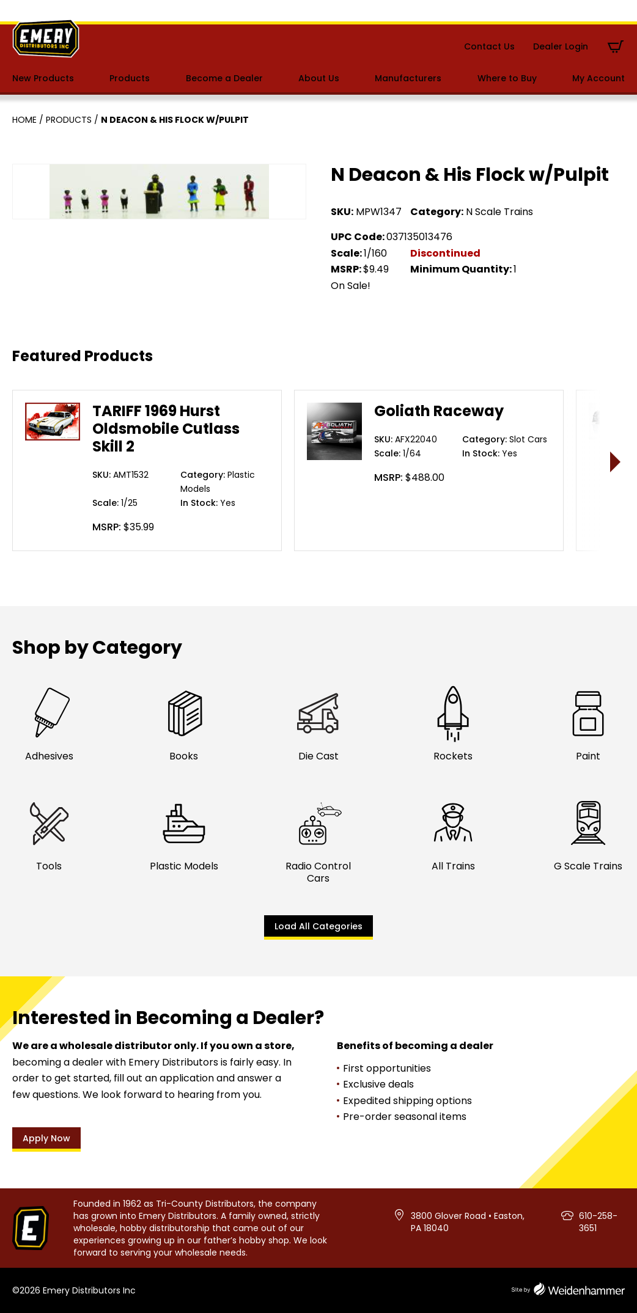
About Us (318, 78)
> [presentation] (616, 462)
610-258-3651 (598, 1222)
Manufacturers (408, 78)
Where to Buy (507, 78)
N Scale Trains (499, 212)
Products (129, 78)
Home (24, 120)
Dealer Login (560, 46)
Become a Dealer (224, 78)
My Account (598, 78)
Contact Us (489, 46)
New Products (43, 78)
